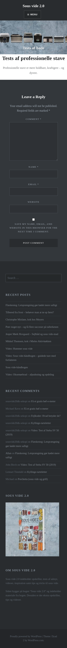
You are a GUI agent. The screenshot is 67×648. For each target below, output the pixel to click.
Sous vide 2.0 (33, 6)
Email (33, 184)
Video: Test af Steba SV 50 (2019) (38, 464)
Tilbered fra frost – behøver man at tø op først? (30, 312)
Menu (34, 14)
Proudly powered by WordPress (26, 636)
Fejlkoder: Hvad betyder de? (45, 415)
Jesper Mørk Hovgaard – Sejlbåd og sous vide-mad (32, 334)
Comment (33, 119)
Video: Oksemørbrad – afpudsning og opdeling (30, 374)
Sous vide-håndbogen (17, 367)
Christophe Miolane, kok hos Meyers (25, 319)
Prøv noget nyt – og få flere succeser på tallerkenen (32, 326)
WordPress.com (36, 640)
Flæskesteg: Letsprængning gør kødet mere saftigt (31, 305)
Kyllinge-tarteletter (41, 423)
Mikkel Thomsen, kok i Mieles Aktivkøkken (28, 341)
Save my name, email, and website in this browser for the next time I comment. (33, 228)
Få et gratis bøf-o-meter (43, 401)
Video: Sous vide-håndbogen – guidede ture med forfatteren (31, 357)
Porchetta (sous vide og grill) (33, 479)
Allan (8, 453)
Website (33, 202)
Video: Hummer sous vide (19, 348)
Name (34, 167)
